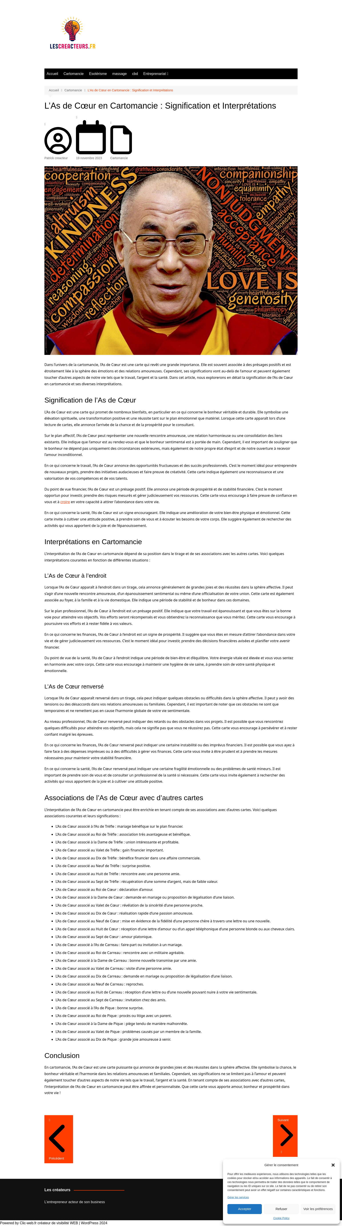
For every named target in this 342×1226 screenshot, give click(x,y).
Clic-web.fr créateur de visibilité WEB (49, 1223)
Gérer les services (238, 1197)
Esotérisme (98, 74)
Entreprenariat (154, 74)
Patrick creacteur (58, 155)
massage (119, 74)
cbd (135, 74)
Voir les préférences (318, 1209)
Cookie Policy (281, 1218)
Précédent (59, 1155)
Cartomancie (74, 74)
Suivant (285, 1133)
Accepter (244, 1209)
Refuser (281, 1209)
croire (65, 501)
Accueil (52, 74)
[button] (333, 1165)
